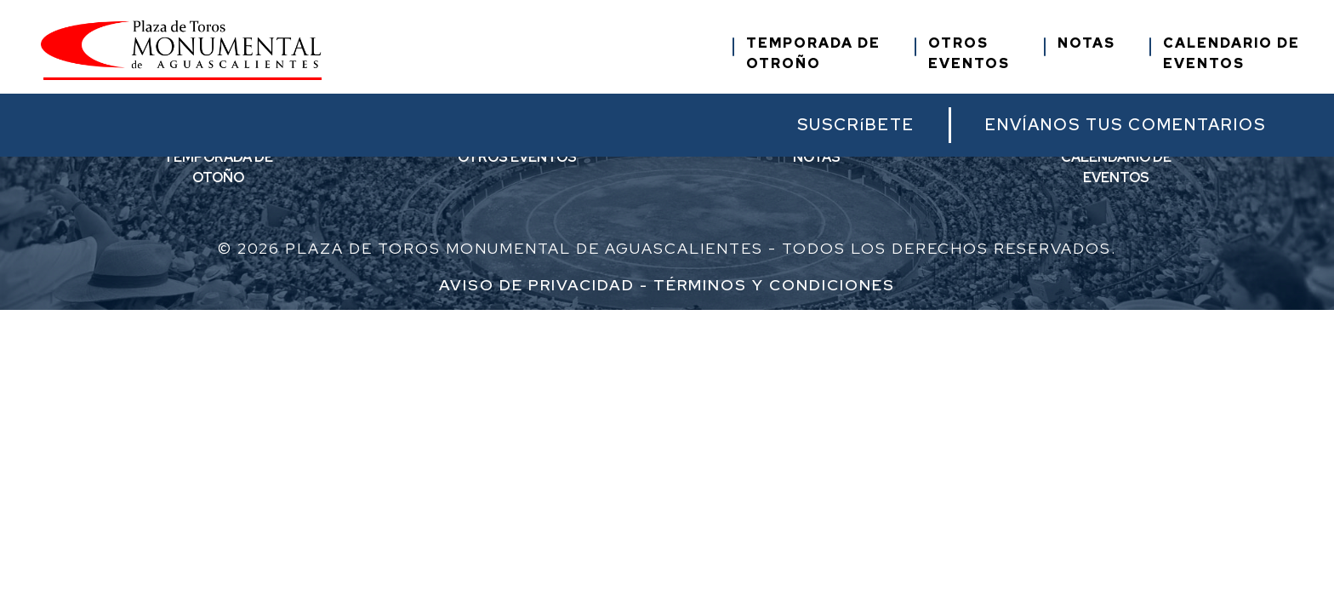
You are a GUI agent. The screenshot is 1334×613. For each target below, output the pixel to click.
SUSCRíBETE (856, 124)
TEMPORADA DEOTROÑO (813, 53)
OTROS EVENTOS (517, 157)
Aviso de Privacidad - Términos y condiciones (667, 285)
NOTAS (1086, 43)
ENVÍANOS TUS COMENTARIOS (1125, 124)
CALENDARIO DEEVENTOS (1231, 53)
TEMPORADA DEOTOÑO (218, 167)
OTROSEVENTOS (969, 53)
